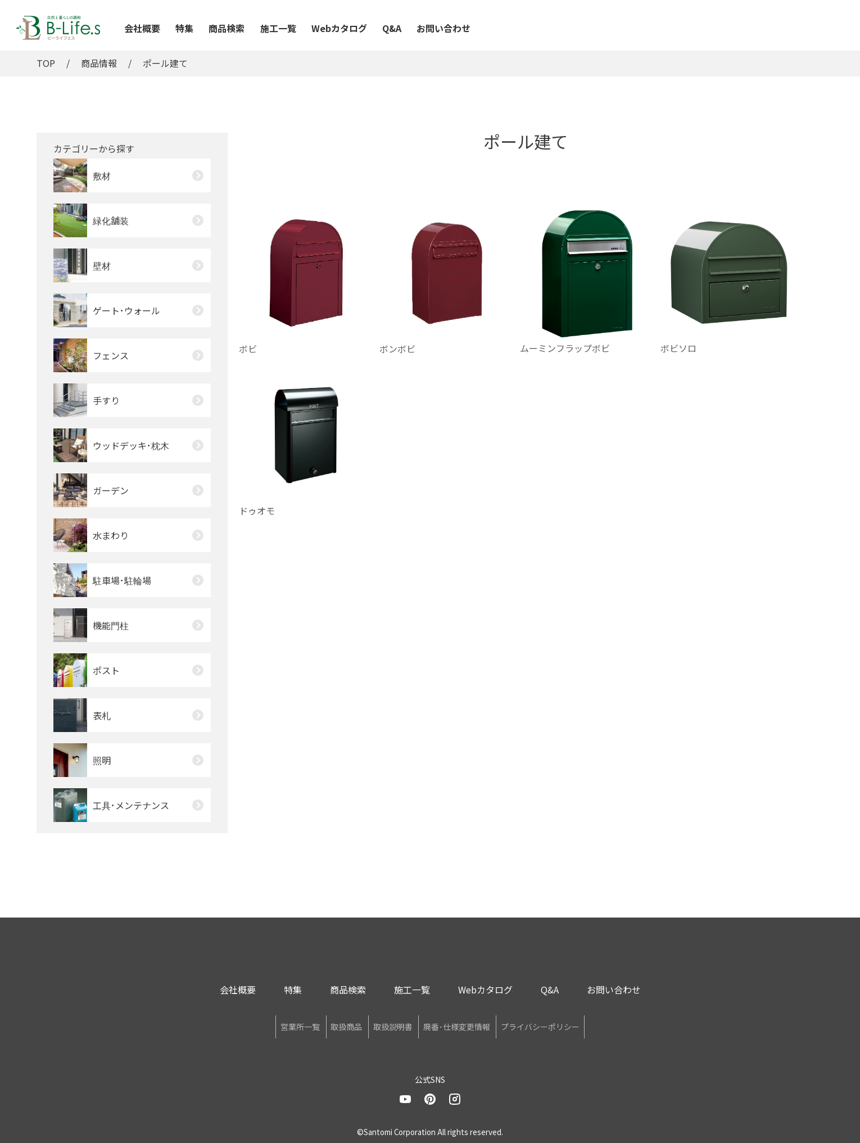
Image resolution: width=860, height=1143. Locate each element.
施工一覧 (278, 28)
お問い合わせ (443, 28)
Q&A (391, 28)
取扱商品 (319, 1025)
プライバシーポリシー (595, 1025)
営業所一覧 (245, 1025)
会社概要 (142, 28)
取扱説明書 (393, 1025)
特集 (184, 28)
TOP (46, 63)
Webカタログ (339, 28)
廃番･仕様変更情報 (484, 1025)
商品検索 (227, 28)
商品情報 (99, 63)
